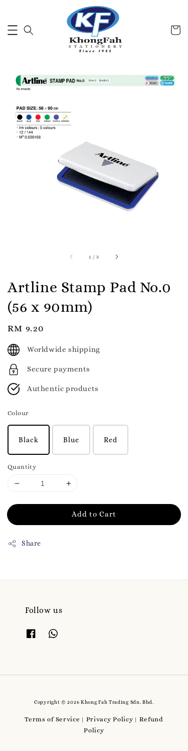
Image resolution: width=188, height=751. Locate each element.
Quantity (22, 466)
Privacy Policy (109, 719)
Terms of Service (52, 719)
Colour (18, 413)
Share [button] (24, 543)
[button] (13, 30)
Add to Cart (94, 514)
